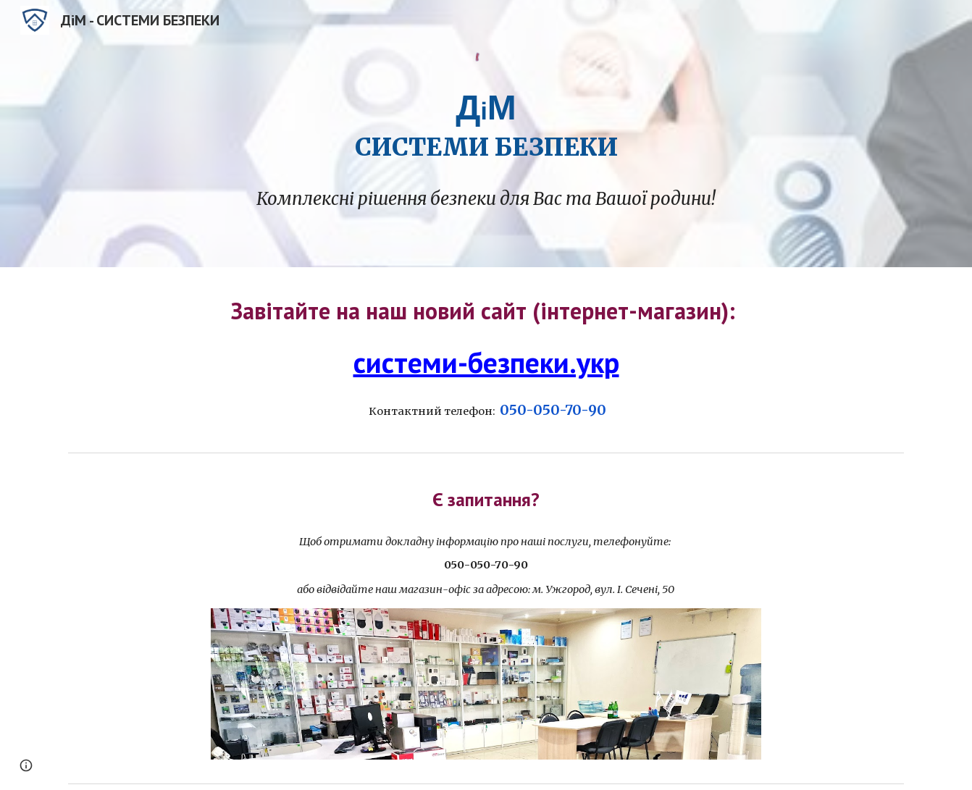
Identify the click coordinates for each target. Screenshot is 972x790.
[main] (486, 123)
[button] (26, 765)
